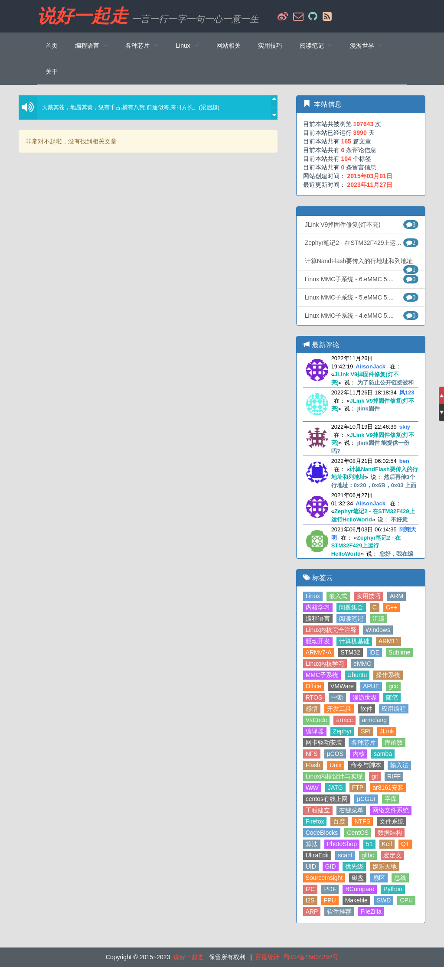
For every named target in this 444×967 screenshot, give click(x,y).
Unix (336, 765)
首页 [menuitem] (52, 45)
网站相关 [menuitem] (228, 45)
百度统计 (267, 957)
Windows (378, 629)
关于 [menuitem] (52, 71)
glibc (368, 855)
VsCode (316, 719)
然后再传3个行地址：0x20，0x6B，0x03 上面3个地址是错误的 (374, 485)
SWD (384, 900)
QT (405, 843)
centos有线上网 (327, 798)
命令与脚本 (366, 765)
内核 (359, 753)
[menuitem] (91, 46)
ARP (312, 911)
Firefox (315, 821)
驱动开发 (318, 641)
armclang (374, 719)
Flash (313, 765)
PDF (330, 889)
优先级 (354, 866)
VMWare (342, 686)
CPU (406, 900)
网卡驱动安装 (324, 742)
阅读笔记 (351, 618)
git (375, 776)
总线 (400, 877)
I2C (310, 889)
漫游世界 (365, 697)
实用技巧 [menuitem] (270, 45)
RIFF (394, 776)
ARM (396, 596)
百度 (339, 821)
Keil (387, 843)
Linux (313, 596)
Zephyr (342, 731)
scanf (345, 855)
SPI (366, 731)
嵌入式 (338, 596)
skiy (404, 426)
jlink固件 (368, 408)
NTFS (362, 821)
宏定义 (392, 855)
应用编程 (394, 708)
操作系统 (388, 674)
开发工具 (339, 708)
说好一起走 (82, 16)
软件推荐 (339, 911)
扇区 (379, 877)
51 (369, 843)
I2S (310, 900)
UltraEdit (317, 855)
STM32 (350, 652)
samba (383, 753)
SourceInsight (324, 877)
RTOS (314, 697)
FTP (357, 787)
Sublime (399, 652)
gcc (393, 686)
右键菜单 (351, 810)
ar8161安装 (388, 787)
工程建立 (318, 810)
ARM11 (389, 641)
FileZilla (370, 911)
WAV (312, 787)
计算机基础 (354, 641)
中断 (337, 697)
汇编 (378, 618)
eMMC (362, 663)
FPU (330, 900)
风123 (407, 392)
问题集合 (351, 607)
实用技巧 (368, 596)
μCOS (335, 753)
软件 (366, 708)
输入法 (399, 765)
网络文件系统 (390, 810)
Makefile (356, 900)
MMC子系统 (322, 674)
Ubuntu (357, 674)
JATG (335, 787)
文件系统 (391, 821)
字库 (391, 798)
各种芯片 (363, 742)
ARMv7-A (319, 652)
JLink (387, 731)
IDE (374, 652)
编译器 (315, 731)
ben (404, 461)
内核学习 (318, 607)
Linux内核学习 (325, 663)
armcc (344, 719)
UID (311, 866)
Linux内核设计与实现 (334, 776)
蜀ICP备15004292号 (311, 957)
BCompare (359, 889)
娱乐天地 (384, 866)
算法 (312, 843)
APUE (371, 686)
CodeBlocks (322, 832)
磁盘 (358, 877)
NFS (312, 753)
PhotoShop (342, 843)
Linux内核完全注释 (331, 629)
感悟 (312, 708)
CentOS (358, 832)
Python (392, 889)
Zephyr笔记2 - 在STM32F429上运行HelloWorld (366, 545)
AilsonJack (370, 366)
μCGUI (366, 798)
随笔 (392, 697)
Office (313, 686)
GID (330, 866)
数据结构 (390, 832)
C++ (391, 607)
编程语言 (318, 618)
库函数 (394, 742)
